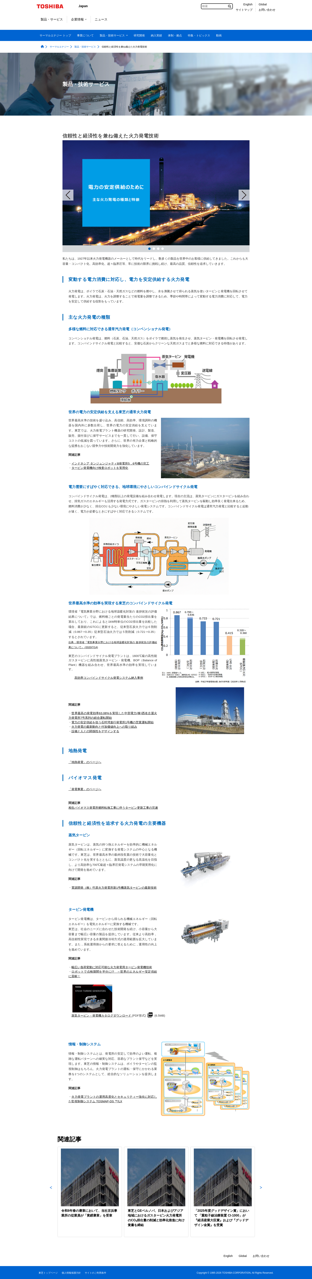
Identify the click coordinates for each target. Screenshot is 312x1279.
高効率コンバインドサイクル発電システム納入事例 (108, 677)
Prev (67, 195)
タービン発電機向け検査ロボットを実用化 (99, 468)
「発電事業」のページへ (84, 789)
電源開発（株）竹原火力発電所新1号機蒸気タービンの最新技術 (114, 887)
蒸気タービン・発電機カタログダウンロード (101, 1015)
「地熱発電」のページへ (84, 762)
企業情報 (79, 19)
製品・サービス (52, 19)
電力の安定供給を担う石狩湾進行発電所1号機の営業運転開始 (112, 722)
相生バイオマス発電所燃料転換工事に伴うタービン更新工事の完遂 (113, 807)
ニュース (101, 19)
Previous (51, 1192)
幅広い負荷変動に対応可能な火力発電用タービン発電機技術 (111, 967)
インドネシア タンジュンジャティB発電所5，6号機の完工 (110, 463)
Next (244, 195)
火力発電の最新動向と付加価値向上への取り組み (104, 726)
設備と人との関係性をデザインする (95, 731)
